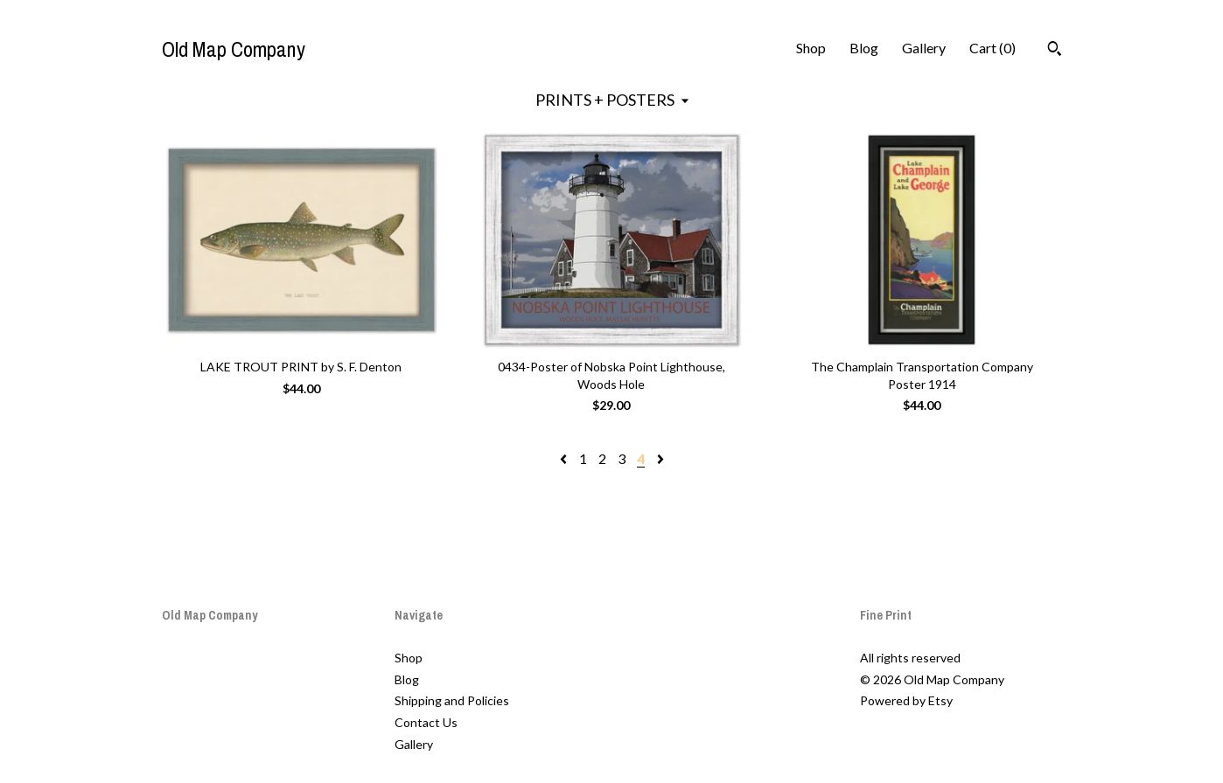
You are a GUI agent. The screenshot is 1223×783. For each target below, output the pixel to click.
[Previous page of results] (564, 458)
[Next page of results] (660, 458)
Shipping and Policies (452, 700)
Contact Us (426, 722)
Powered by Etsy (906, 700)
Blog (863, 47)
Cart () (992, 47)
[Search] (1054, 50)
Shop (811, 47)
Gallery (924, 47)
